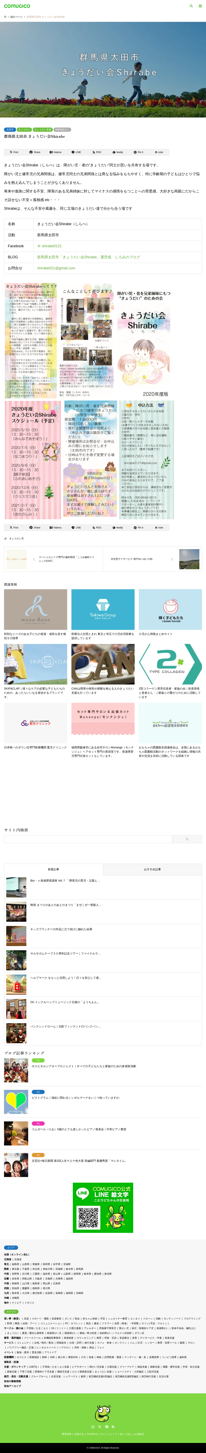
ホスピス (21, 1357)
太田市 (10, 129)
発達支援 (169, 1338)
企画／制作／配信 (44, 1342)
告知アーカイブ (12, 1386)
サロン (191, 1342)
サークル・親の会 (13, 1328)
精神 (44, 1357)
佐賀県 (49, 1293)
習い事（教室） (12, 1318)
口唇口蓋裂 (75, 1328)
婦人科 (61, 1357)
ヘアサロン (65, 1347)
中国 (6, 1283)
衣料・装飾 (80, 1347)
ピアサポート (79, 1366)
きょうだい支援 (42, 129)
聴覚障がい (71, 1333)
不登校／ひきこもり (37, 1328)
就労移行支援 (148, 1376)
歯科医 (183, 1357)
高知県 (15, 1288)
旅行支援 (89, 1342)
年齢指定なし (62, 129)
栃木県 (69, 1269)
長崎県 (59, 1293)
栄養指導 (154, 1357)
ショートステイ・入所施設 (129, 1371)
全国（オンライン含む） (17, 1254)
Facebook (106, 1426)
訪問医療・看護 (112, 1357)
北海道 (7, 1259)
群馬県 (79, 1269)
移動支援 (155, 1366)
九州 (6, 1293)
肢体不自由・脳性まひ (184, 1328)
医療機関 (9, 1357)
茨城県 (59, 1269)
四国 (6, 1288)
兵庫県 (59, 1278)
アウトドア (50, 1352)
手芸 (102, 1318)
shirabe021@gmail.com (56, 268)
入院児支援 (153, 1371)
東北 (6, 1264)
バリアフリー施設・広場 (20, 1347)
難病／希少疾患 (88, 1333)
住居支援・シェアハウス (64, 1376)
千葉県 (25, 1269)
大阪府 (38, 1278)
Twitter (99, 1426)
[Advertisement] (103, 794)
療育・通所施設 (12, 1338)
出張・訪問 (75, 1342)
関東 (6, 1269)
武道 (26, 1318)
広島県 (56, 1283)
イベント (9, 1352)
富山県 (56, 1273)
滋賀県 (69, 1278)
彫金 (77, 1318)
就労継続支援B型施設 (126, 1376)
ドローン (148, 1318)
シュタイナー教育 (117, 1318)
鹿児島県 (37, 1293)
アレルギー (90, 1328)
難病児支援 (63, 1371)
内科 (52, 1357)
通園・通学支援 (171, 1366)
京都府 (49, 1278)
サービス (9, 1342)
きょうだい (24, 129)
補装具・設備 (11, 1362)
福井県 (46, 1273)
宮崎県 (79, 1293)
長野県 (15, 1273)
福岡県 (69, 1293)
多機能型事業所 (52, 1338)
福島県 (15, 1264)
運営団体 (66, 1434)
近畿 (6, 1278)
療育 (99, 1338)
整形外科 (73, 1357)
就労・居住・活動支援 (16, 1376)
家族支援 (12, 1371)
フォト (100, 1347)
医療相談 (34, 1357)
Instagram (93, 1426)
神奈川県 (48, 1269)
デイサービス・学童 (151, 1338)
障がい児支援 (97, 1366)
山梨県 (67, 1273)
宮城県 (67, 1264)
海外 (6, 1302)
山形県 (25, 1264)
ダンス (68, 1318)
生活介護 (164, 1376)
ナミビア (17, 1302)
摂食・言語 (110, 1338)
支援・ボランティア (15, 1366)
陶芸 (17, 1323)
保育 (134, 1338)
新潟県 (108, 1273)
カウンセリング (85, 1338)
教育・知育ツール (167, 1342)
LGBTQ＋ (34, 1366)
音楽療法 (124, 1338)
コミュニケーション (51, 1323)
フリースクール (32, 1338)
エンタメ (135, 1318)
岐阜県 (87, 1273)
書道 (96, 1323)
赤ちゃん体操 (90, 1318)
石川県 (25, 1273)
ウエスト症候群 (123, 1333)
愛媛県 (25, 1288)
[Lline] (76, 152)
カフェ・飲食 (104, 1342)
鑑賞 (182, 1342)
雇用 (83, 1376)
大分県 (25, 1293)
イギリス (29, 1302)
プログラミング (192, 1318)
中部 (6, 1273)
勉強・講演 (23, 1352)
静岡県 (77, 1273)
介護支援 (112, 1366)
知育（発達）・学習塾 (126, 1323)
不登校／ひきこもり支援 (55, 1366)
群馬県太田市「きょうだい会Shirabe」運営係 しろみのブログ (88, 257)
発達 (91, 1357)
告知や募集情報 (12, 1381)
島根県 (15, 1283)
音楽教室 (56, 1318)
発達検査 (68, 1338)
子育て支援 (26, 1371)
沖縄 (6, 1298)
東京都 (15, 1269)
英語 (88, 1323)
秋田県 (46, 1264)
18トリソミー (58, 1328)
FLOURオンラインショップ (102, 1434)
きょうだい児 (16, 538)
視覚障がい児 (54, 1333)
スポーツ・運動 (40, 1318)
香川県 (46, 1288)
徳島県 (36, 1288)
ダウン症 (139, 1333)
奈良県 (15, 1278)
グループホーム (39, 1376)
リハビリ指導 (169, 1357)
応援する (79, 1434)
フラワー (106, 1323)
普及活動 (36, 1352)
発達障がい (163, 1328)
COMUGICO (94, 1448)
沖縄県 (15, 1298)
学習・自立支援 (191, 1366)
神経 (99, 1357)
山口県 (25, 1283)
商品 (91, 1347)
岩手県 (56, 1264)
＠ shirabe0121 (49, 246)
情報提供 (61, 1342)
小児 (83, 1357)
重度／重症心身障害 (33, 1333)
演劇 (158, 1318)
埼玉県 (36, 1269)
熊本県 (15, 1293)
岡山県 (46, 1283)
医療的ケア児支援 (44, 1371)
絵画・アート (30, 1323)
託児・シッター (146, 1342)
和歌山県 (27, 1278)
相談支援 (142, 1366)
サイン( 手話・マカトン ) (155, 1323)
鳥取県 (36, 1283)
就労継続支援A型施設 (100, 1376)
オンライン (121, 1342)
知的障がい (106, 1333)
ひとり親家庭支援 (82, 1371)
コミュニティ (24, 1342)
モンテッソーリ (172, 1318)
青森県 (36, 1264)
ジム (132, 1342)
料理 (9, 1323)
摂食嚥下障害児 (107, 1328)
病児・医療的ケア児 (142, 1328)
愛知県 (97, 1273)
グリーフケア (127, 1366)
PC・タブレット (74, 1323)
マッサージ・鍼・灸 (135, 1357)
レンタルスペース (46, 1347)
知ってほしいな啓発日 (132, 1434)
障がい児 (124, 1328)
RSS (113, 1426)
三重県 (36, 1273)
